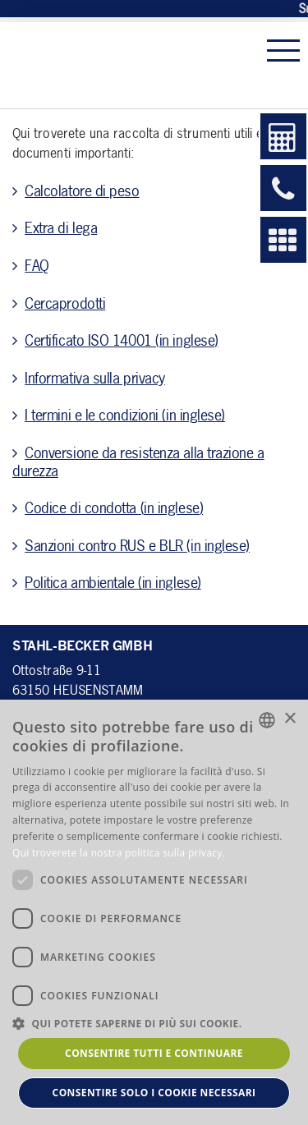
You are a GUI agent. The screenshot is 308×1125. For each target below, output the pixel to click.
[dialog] (154, 912)
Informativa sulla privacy (95, 378)
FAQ (37, 265)
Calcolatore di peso (82, 190)
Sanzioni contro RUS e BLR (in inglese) (137, 545)
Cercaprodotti (65, 303)
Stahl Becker (118, 65)
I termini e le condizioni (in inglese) (125, 415)
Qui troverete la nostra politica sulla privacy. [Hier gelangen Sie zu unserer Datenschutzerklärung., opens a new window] (118, 853)
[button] (154, 1023)
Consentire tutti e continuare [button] (154, 1053)
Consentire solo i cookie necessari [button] (154, 1093)
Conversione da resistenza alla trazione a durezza (138, 461)
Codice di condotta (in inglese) (114, 507)
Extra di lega (61, 227)
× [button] (289, 719)
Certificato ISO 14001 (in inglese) (121, 340)
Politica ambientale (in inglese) (113, 582)
